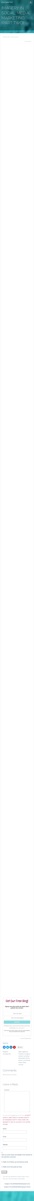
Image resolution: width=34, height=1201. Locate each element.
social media (26, 1060)
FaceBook (21, 1054)
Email (4, 1136)
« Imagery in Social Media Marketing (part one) (17, 1183)
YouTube (20, 1064)
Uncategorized (7, 1054)
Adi (8, 37)
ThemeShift (18, 1199)
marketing (26, 1056)
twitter (20, 1062)
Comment (6, 1090)
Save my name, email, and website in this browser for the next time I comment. (16, 1156)
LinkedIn (20, 1056)
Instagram (27, 1054)
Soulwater (7, 2)
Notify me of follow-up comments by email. (15, 1162)
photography (21, 1058)
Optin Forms (28, 1038)
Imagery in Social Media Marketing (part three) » (17, 1187)
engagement (24, 1051)
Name (4, 1129)
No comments (27, 41)
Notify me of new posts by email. (12, 1167)
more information (20, 1028)
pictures (20, 1060)
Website (5, 1144)
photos (28, 1058)
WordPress (30, 1199)
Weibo (24, 1062)
